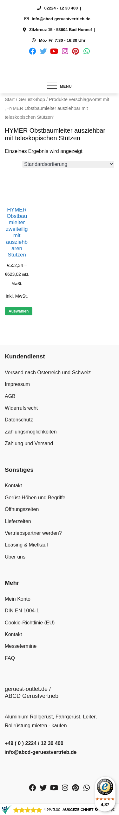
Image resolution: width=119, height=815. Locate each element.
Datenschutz (19, 419)
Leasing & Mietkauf (26, 544)
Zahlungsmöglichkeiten (31, 431)
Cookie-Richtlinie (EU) (30, 622)
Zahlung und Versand (29, 443)
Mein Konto (17, 599)
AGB (10, 396)
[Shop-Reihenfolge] (68, 164)
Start (10, 99)
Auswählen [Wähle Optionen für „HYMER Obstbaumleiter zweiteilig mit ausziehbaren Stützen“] (19, 311)
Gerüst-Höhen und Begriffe (35, 497)
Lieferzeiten (18, 521)
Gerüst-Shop (31, 99)
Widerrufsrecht (21, 408)
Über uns (15, 556)
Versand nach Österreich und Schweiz (48, 372)
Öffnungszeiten (22, 509)
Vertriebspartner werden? (33, 533)
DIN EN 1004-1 (22, 610)
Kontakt (13, 485)
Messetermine (20, 646)
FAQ (10, 658)
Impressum (17, 384)
